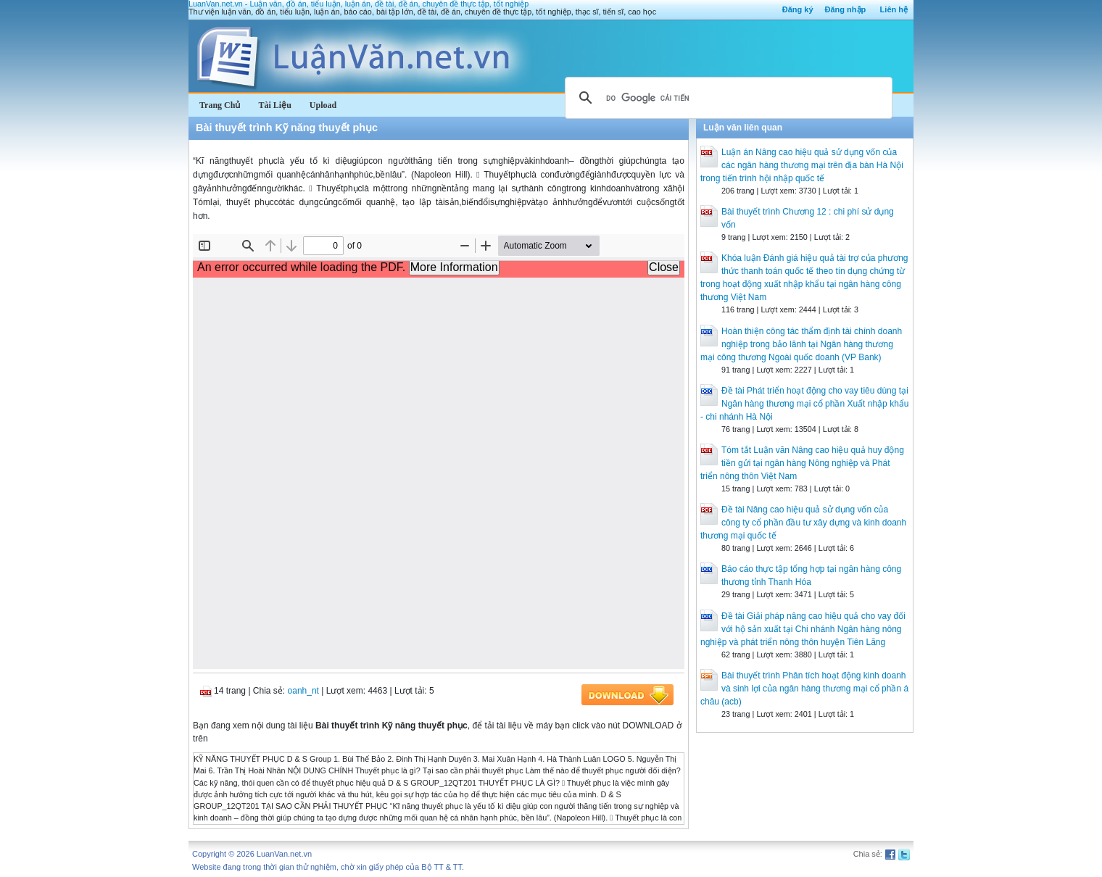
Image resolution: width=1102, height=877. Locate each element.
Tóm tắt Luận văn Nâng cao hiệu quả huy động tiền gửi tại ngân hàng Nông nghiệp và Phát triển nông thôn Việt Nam (802, 463)
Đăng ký (797, 9)
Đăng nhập (845, 9)
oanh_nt (303, 691)
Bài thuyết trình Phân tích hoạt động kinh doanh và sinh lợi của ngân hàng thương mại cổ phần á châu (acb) (804, 688)
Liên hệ (894, 9)
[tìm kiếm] (726, 98)
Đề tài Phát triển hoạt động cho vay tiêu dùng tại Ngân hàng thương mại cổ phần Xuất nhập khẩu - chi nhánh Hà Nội (804, 404)
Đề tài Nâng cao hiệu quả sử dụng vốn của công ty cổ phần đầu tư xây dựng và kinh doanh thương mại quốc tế (803, 522)
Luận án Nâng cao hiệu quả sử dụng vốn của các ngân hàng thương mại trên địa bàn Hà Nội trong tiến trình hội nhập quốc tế (801, 165)
